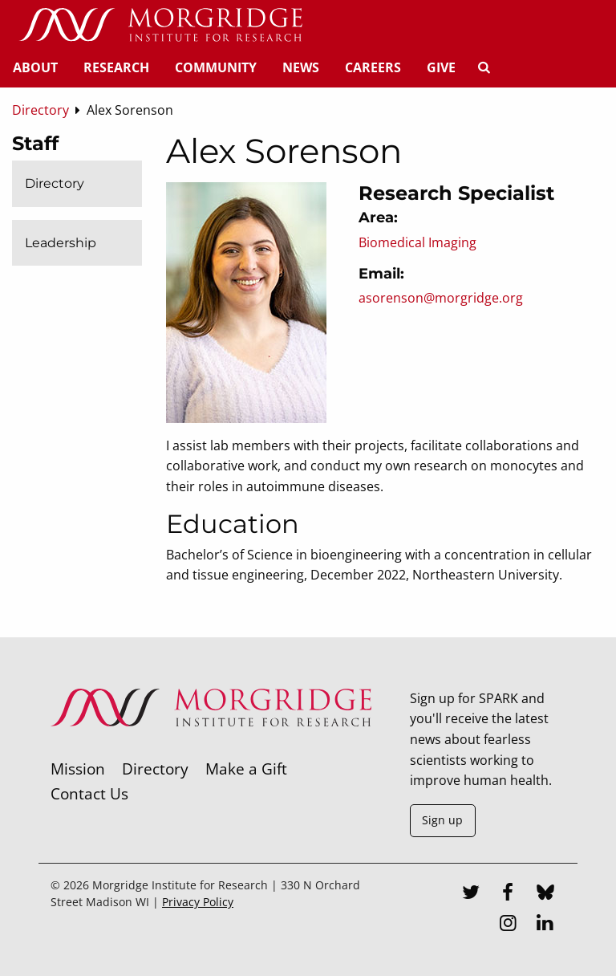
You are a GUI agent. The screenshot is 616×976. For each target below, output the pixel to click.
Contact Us (89, 793)
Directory (54, 183)
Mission (78, 768)
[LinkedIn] (545, 924)
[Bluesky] (545, 894)
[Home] (160, 25)
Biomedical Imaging (417, 242)
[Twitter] (470, 894)
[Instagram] (507, 924)
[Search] (483, 67)
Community (216, 67)
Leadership (60, 242)
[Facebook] (507, 894)
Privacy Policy (197, 901)
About (35, 67)
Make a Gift (246, 768)
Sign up (442, 820)
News (300, 67)
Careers (373, 67)
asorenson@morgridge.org (441, 298)
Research (116, 67)
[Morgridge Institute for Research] (211, 747)
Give (441, 67)
